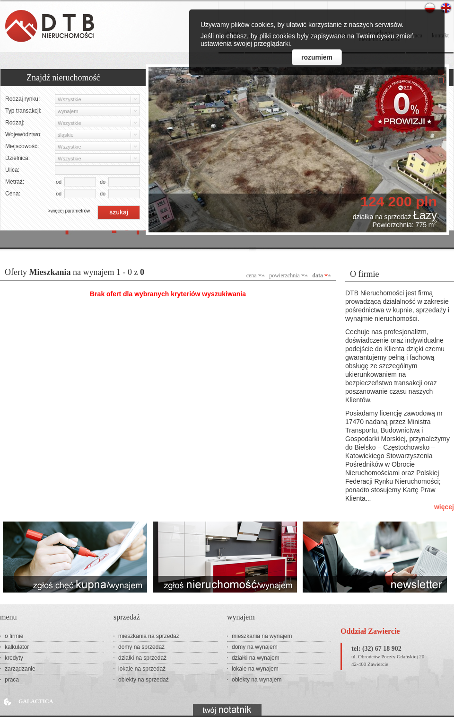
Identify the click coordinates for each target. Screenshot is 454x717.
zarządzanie (20, 668)
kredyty (14, 658)
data (317, 275)
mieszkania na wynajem (262, 636)
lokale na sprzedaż (142, 668)
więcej (444, 507)
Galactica (35, 701)
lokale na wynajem (255, 668)
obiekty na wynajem (256, 679)
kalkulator (17, 647)
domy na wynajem (255, 647)
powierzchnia (284, 275)
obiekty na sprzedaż (143, 679)
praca (12, 679)
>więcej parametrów (69, 210)
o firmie (14, 636)
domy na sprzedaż (141, 647)
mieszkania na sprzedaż (148, 636)
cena (251, 275)
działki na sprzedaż (142, 658)
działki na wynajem (255, 658)
